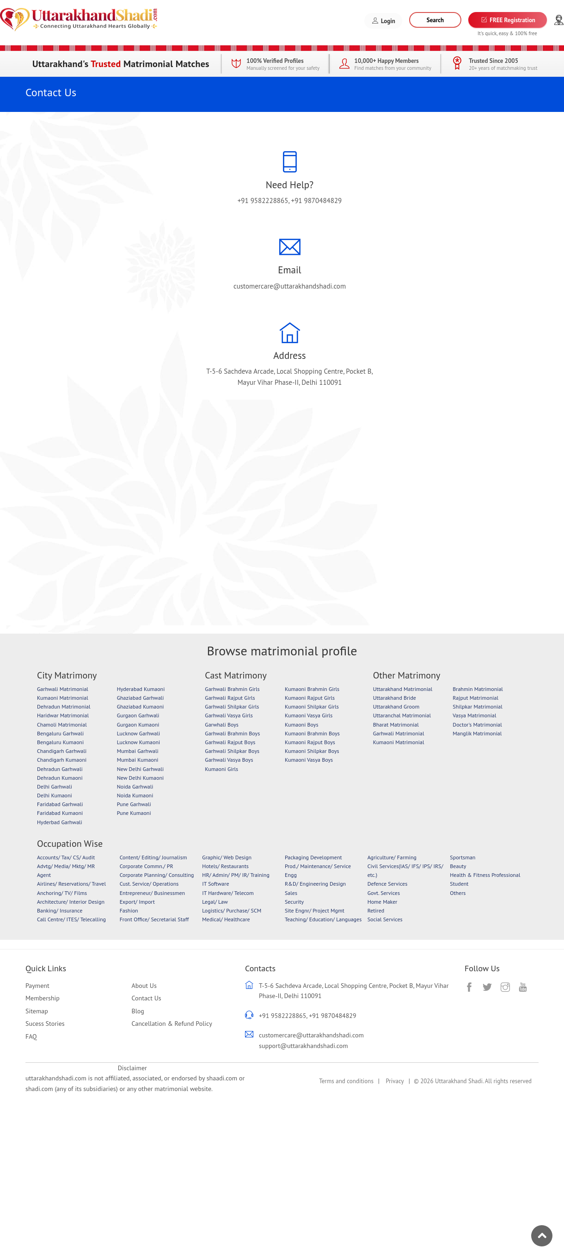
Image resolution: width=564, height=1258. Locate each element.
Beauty (458, 866)
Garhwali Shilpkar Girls (232, 706)
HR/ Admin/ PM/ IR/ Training (236, 874)
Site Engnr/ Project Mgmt (314, 910)
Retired (376, 910)
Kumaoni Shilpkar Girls (312, 706)
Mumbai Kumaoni (138, 759)
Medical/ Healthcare (226, 919)
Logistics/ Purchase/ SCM (231, 910)
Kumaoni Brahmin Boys (312, 733)
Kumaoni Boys (302, 724)
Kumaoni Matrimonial (62, 697)
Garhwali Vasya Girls (228, 715)
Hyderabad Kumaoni (141, 688)
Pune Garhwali (134, 804)
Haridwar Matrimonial (63, 715)
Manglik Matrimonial (477, 733)
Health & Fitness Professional (485, 874)
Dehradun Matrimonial (63, 706)
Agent (44, 874)
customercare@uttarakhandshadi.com (289, 286)
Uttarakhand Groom (396, 706)
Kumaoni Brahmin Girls (312, 688)
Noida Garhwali (135, 786)
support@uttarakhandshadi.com (303, 1046)
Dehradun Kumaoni (60, 777)
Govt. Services (384, 892)
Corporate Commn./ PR (146, 866)
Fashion (129, 910)
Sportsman (462, 857)
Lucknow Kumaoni (138, 742)
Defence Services (388, 883)
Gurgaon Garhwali (138, 715)
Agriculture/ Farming (392, 857)
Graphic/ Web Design (226, 857)
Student (459, 883)
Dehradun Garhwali (60, 768)
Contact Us (146, 998)
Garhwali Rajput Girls (230, 697)
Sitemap (36, 1011)
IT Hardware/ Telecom (227, 892)
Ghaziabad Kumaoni (140, 706)
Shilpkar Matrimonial (477, 706)
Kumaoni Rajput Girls (310, 697)
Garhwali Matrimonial (62, 688)
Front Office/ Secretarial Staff (154, 919)
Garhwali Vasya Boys (229, 759)
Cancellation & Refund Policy (172, 1023)
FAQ (31, 1036)
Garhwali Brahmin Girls (232, 688)
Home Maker (383, 901)
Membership (42, 998)
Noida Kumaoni (135, 795)
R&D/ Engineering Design (315, 883)
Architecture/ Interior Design (70, 901)
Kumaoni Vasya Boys (309, 759)
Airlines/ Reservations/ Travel (71, 883)
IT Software (215, 883)
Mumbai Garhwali (138, 750)
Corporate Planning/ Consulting (157, 874)
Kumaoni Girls (221, 768)
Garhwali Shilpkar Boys (232, 750)
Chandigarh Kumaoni (61, 759)
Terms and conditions (346, 1081)
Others (458, 892)
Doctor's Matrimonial (477, 724)
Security (294, 901)
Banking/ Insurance (59, 910)
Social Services (385, 919)
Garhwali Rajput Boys (230, 742)
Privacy (395, 1081)
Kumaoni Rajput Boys (310, 742)
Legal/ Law (215, 901)
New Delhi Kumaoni (140, 777)
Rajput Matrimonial (475, 697)
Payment (37, 985)
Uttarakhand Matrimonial (403, 688)
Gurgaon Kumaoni (138, 724)
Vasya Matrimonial (474, 715)
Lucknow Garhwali (138, 733)
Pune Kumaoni (134, 812)
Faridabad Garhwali (60, 804)
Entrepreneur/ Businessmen (152, 892)
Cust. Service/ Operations (149, 883)
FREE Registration (507, 20)
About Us (144, 985)
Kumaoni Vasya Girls (308, 715)
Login (383, 21)
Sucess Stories (45, 1023)
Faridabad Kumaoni (60, 812)
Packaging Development (313, 857)
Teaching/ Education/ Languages (323, 919)
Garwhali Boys (222, 724)
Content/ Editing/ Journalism (153, 857)
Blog (138, 1011)
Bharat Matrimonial (396, 724)
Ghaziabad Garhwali (140, 697)
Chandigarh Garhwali (61, 750)
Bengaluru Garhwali (60, 733)
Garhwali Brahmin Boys (232, 733)
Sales (291, 892)
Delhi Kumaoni (54, 795)
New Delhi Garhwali (140, 768)
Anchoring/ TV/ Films (62, 892)
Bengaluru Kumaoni (60, 742)
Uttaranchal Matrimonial (402, 715)
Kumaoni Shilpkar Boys (312, 750)
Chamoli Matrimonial (62, 724)
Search (435, 20)
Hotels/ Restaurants (225, 866)
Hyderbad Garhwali (59, 822)
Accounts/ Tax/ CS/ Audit (66, 857)
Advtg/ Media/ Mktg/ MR (66, 866)
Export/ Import (137, 901)
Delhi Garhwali (54, 786)
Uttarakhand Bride (394, 697)
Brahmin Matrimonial (478, 688)
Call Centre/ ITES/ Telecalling (71, 919)
